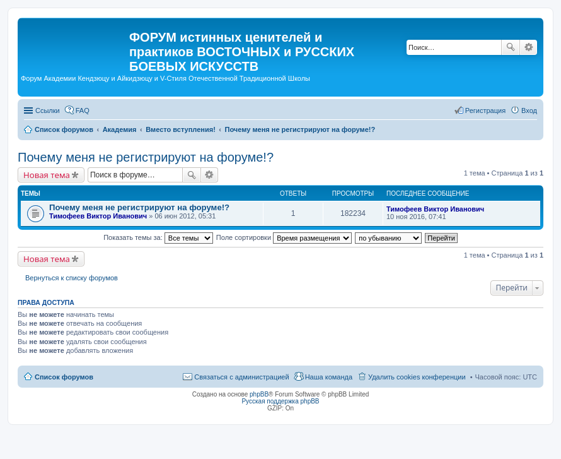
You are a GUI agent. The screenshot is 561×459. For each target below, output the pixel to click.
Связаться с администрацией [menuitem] (241, 377)
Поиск (510, 47)
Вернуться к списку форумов (71, 278)
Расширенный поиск (528, 47)
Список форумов (64, 377)
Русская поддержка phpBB (280, 401)
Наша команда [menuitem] (328, 377)
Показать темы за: (158, 237)
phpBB (259, 394)
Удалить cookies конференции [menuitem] (417, 377)
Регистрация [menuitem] (485, 110)
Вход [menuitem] (529, 110)
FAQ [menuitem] (83, 110)
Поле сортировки (284, 237)
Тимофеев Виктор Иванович (98, 216)
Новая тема (46, 175)
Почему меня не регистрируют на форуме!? (146, 157)
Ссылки (47, 110)
